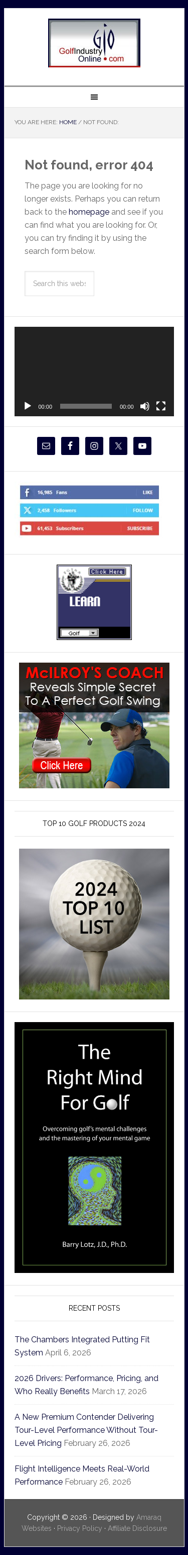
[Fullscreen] (161, 406)
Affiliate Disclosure (137, 1528)
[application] (94, 372)
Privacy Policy (79, 1528)
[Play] (28, 406)
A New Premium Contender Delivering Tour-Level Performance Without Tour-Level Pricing (86, 1430)
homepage (89, 212)
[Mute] (145, 406)
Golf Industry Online (94, 43)
